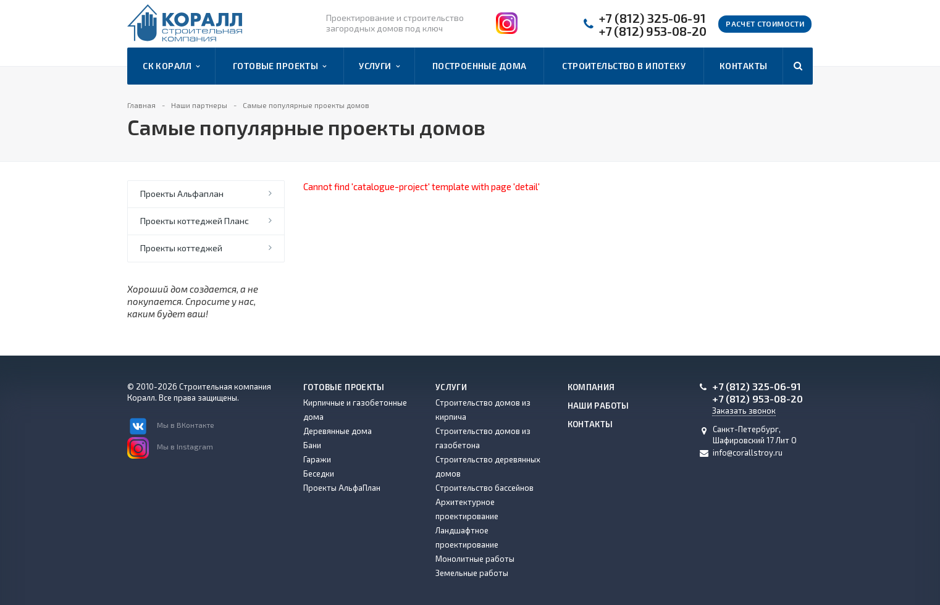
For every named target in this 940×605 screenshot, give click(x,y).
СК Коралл (171, 66)
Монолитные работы (474, 559)
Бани (312, 445)
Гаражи (317, 459)
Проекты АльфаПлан (341, 488)
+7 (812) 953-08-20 (653, 31)
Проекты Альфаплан (182, 193)
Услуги (379, 66)
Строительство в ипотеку (624, 65)
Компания (591, 387)
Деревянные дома (337, 431)
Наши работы (598, 406)
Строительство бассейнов (484, 488)
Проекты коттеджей (181, 248)
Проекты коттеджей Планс (194, 220)
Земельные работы (471, 573)
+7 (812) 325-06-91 (652, 18)
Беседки (318, 473)
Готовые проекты (280, 66)
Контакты (743, 65)
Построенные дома (479, 65)
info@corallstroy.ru (748, 452)
